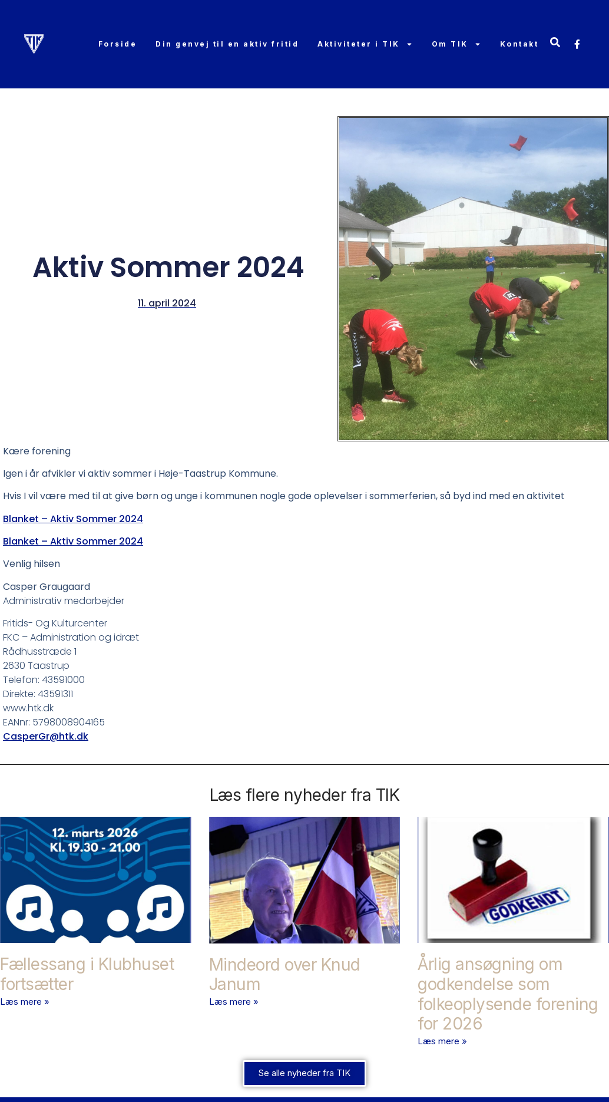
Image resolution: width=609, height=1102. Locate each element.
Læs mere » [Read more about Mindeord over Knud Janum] (234, 1001)
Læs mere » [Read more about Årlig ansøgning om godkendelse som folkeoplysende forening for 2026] (442, 1041)
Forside (117, 43)
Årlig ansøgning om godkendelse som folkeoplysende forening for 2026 (508, 994)
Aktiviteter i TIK (365, 44)
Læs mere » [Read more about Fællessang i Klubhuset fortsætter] (24, 1001)
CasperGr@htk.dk (45, 736)
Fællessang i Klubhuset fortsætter (87, 974)
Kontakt (518, 43)
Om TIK (456, 44)
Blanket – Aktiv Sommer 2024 (73, 519)
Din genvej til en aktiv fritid (227, 43)
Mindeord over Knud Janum (284, 975)
